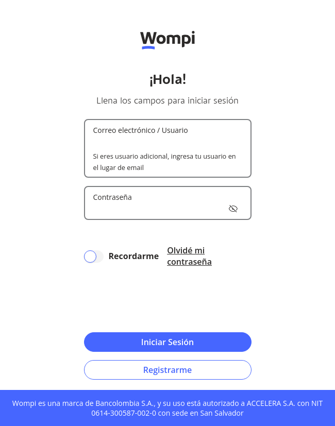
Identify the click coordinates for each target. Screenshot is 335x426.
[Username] (167, 141)
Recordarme (134, 256)
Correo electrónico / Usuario (140, 130)
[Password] (167, 208)
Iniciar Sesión (167, 342)
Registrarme (167, 370)
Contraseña (112, 197)
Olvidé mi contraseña (189, 256)
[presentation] (167, 300)
